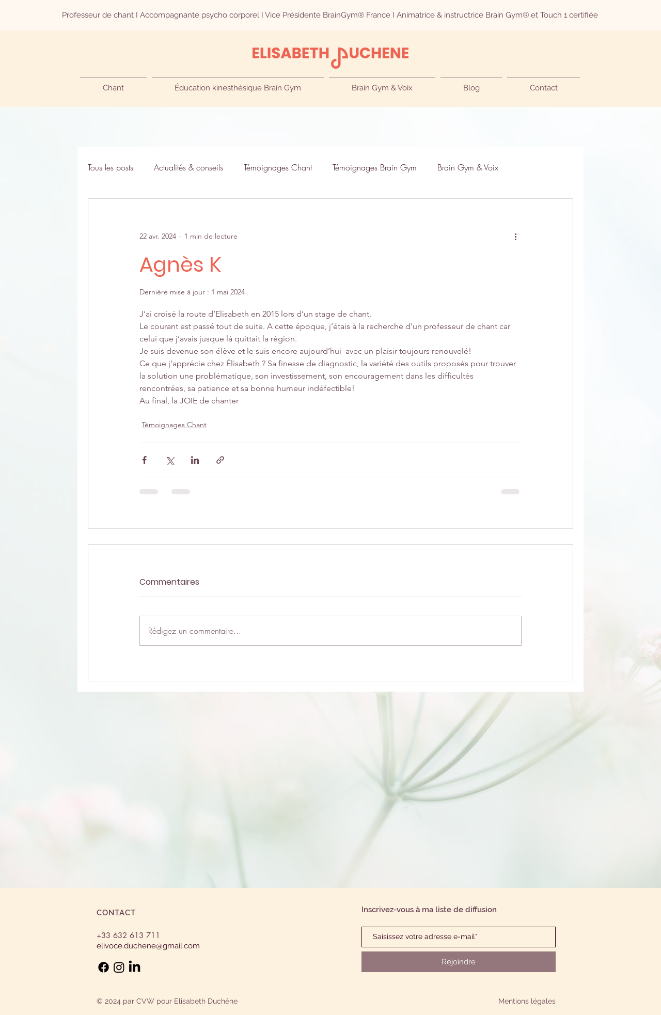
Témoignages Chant (278, 167)
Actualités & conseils (188, 167)
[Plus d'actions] (515, 236)
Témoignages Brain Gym (375, 167)
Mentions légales (527, 1001)
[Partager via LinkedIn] (195, 460)
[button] (113, 83)
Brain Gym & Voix (467, 167)
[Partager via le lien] (220, 460)
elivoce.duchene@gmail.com (148, 945)
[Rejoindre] (458, 961)
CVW (145, 1001)
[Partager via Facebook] (144, 460)
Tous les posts (110, 167)
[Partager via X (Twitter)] (170, 460)
